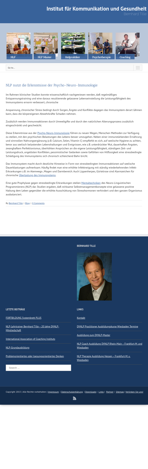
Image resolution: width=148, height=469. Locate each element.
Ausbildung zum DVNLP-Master (93, 335)
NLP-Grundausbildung (17, 347)
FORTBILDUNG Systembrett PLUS (23, 318)
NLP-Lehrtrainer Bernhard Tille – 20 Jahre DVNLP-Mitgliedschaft (32, 328)
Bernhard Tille (16, 203)
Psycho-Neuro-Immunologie (53, 133)
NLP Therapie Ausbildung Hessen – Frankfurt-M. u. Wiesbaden (103, 358)
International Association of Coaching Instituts (30, 339)
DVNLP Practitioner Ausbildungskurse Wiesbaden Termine (107, 326)
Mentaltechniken (91, 183)
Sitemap (120, 391)
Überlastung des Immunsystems (37, 175)
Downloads (90, 391)
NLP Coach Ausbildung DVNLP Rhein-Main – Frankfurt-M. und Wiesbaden (109, 345)
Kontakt (81, 318)
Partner (110, 391)
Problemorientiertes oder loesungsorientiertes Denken (35, 356)
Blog (27, 203)
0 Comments (38, 203)
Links (101, 391)
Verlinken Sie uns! (134, 391)
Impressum (53, 391)
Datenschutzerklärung (72, 391)
